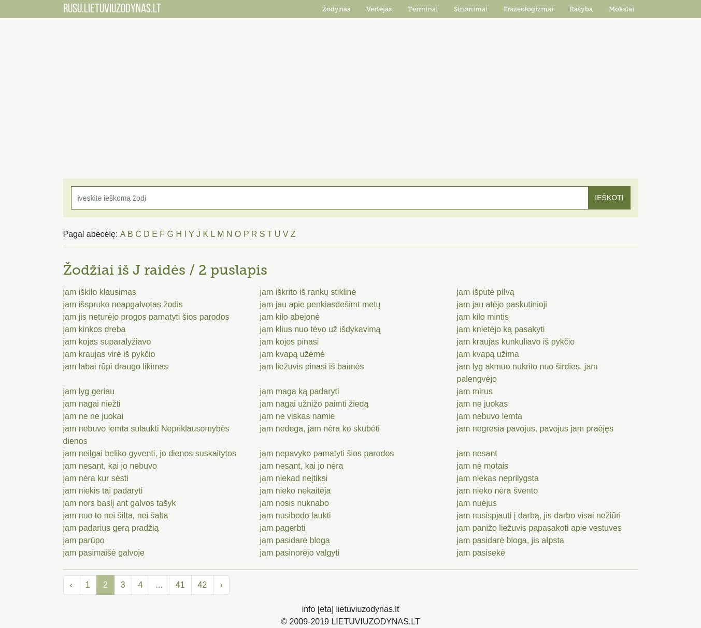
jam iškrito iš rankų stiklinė (308, 292)
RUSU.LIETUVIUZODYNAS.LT (112, 9)
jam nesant (477, 453)
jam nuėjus (477, 503)
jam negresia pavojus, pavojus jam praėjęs (535, 428)
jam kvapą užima (488, 354)
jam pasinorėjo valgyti (300, 552)
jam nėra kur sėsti (95, 478)
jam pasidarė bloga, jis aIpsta (510, 540)
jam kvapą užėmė (292, 354)
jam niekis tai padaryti (103, 490)
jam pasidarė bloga (295, 540)
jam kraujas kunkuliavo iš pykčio (516, 341)
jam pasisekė (481, 552)
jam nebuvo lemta (489, 416)
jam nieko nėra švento (497, 490)
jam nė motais (483, 465)
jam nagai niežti (92, 403)
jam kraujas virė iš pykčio (109, 354)
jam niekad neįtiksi (294, 478)
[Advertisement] (350, 93)
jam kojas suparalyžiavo (107, 341)
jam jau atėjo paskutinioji (502, 304)
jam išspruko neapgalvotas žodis (123, 304)
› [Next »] (221, 584)
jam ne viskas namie (297, 416)
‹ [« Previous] (71, 584)
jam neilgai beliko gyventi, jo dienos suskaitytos (149, 453)
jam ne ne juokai (93, 416)
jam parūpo (84, 540)
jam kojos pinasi (289, 341)
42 (202, 584)
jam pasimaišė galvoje (104, 552)
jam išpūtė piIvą (485, 292)
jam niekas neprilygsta (498, 478)
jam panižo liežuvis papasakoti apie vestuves (539, 528)
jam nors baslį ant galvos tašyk (119, 503)
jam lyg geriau (89, 391)
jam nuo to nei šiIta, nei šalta (115, 515)
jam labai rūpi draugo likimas (115, 366)
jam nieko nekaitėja (295, 490)
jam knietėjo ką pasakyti (501, 329)
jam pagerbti (283, 528)
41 (180, 584)
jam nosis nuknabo (294, 503)
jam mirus (475, 391)
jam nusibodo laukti (295, 515)
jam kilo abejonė (290, 316)
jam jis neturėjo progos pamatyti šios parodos (146, 316)
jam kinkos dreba (94, 329)
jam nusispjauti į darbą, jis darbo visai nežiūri (539, 515)
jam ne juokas (482, 403)
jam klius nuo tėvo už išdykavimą (320, 329)
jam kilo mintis (483, 316)
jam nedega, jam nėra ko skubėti (320, 428)
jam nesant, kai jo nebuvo (110, 465)
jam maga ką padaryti (299, 391)
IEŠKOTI (609, 197)
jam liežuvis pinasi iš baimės (312, 366)
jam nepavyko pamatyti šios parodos (327, 453)
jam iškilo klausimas (99, 292)
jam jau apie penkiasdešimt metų (320, 304)
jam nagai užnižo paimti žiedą (314, 403)
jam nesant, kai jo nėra (302, 465)
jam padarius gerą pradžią (111, 528)
